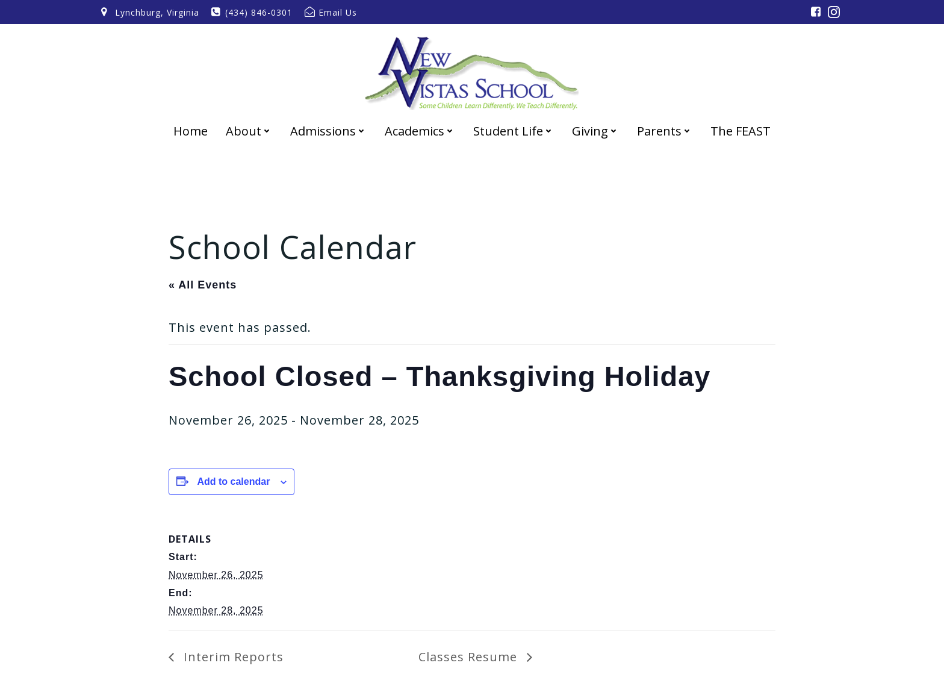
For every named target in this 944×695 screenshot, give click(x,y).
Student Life (513, 131)
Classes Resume (469, 657)
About (249, 131)
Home (190, 131)
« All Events (203, 285)
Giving (595, 131)
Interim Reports (232, 657)
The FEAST (740, 131)
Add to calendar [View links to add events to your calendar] (233, 481)
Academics (420, 131)
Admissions (328, 131)
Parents (664, 131)
